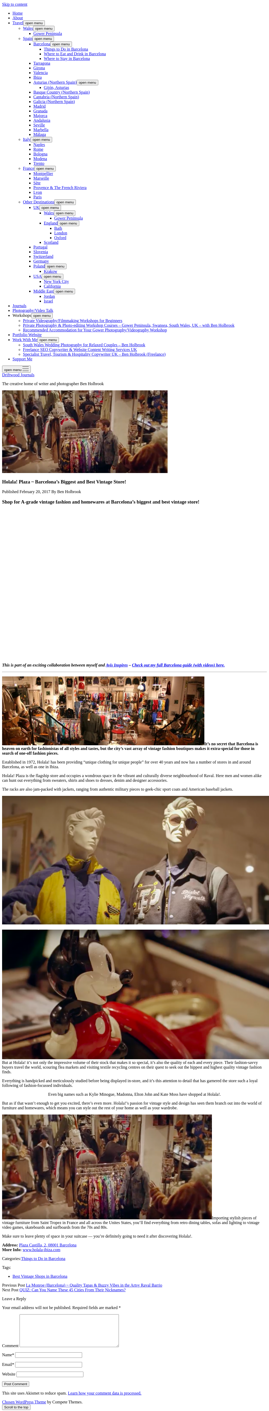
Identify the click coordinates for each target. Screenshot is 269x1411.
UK (36, 207)
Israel (48, 301)
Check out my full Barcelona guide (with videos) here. (178, 665)
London (60, 233)
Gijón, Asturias (56, 87)
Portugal (40, 247)
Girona (39, 68)
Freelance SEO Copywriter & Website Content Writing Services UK (80, 349)
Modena (40, 158)
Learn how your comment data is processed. (104, 1399)
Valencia (40, 72)
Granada (40, 111)
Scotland (51, 242)
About (18, 18)
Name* (8, 1361)
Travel (18, 23)
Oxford (60, 237)
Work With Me (25, 339)
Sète (37, 183)
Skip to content (14, 4)
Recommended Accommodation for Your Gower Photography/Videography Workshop (95, 330)
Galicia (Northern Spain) (54, 101)
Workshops (22, 315)
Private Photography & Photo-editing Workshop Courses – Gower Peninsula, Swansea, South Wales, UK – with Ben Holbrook (128, 325)
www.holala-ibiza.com (41, 1250)
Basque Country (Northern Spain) (61, 92)
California (52, 286)
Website (8, 1380)
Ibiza (37, 77)
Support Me (22, 359)
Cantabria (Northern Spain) (56, 97)
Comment (10, 1352)
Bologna (40, 154)
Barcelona (41, 44)
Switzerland (43, 256)
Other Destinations (38, 202)
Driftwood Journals (18, 375)
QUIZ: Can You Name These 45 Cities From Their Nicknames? (73, 1290)
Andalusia (41, 120)
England (51, 223)
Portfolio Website (27, 334)
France (28, 168)
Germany (41, 261)
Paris (37, 197)
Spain (27, 38)
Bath (58, 228)
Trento (38, 163)
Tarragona (41, 63)
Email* (8, 1370)
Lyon (37, 192)
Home (18, 13)
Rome (38, 149)
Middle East (43, 291)
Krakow (50, 271)
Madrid (39, 106)
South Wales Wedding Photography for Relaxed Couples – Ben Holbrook (84, 345)
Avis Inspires (117, 665)
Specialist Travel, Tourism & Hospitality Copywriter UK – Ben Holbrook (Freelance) (94, 354)
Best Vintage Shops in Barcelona (40, 1276)
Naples (39, 144)
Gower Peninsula (47, 33)
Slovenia (40, 252)
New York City (56, 281)
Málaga (39, 134)
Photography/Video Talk (33, 310)
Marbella (40, 130)
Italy (26, 139)
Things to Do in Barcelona (66, 49)
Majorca (40, 115)
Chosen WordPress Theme (24, 1408)
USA (37, 276)
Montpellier (43, 173)
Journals (19, 306)
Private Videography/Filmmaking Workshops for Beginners (72, 320)
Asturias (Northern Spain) (55, 82)
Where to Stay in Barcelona (67, 58)
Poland (39, 266)
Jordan (49, 296)
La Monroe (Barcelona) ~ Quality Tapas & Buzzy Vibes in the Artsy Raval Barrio (94, 1285)
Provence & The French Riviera (60, 187)
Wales (28, 28)
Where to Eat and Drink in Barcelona (75, 54)
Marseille (41, 178)
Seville (39, 125)
